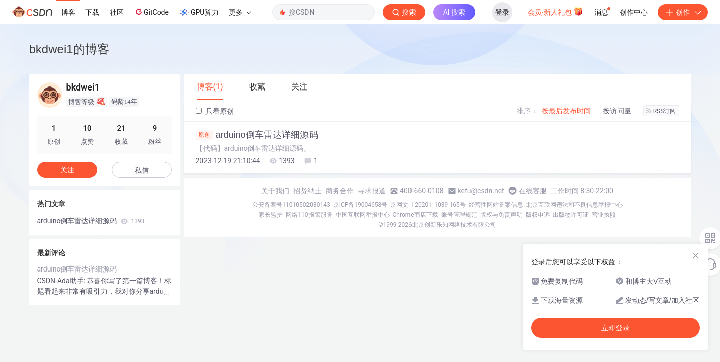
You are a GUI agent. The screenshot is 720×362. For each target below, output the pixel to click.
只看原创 (215, 111)
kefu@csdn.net (481, 191)
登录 (502, 12)
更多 (240, 12)
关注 (67, 170)
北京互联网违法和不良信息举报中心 (574, 204)
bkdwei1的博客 (69, 49)
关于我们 (275, 191)
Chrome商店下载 (415, 214)
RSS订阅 (661, 111)
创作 (683, 12)
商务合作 (340, 191)
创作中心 (634, 12)
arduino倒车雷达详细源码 (257, 135)
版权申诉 (538, 214)
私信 (142, 170)
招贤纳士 (307, 191)
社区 (117, 12)
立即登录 (615, 328)
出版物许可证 (571, 214)
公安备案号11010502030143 (291, 204)
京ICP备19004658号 (360, 204)
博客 (68, 12)
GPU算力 (199, 12)
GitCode (151, 11)
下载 (92, 12)
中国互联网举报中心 (363, 214)
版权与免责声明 (501, 214)
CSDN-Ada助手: (62, 281)
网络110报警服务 (309, 214)
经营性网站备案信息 (496, 204)
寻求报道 (372, 191)
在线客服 (533, 191)
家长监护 (271, 214)
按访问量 (617, 111)
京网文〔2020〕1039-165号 (428, 204)
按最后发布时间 (566, 111)
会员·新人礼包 (555, 11)
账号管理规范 (459, 214)
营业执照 (604, 214)
